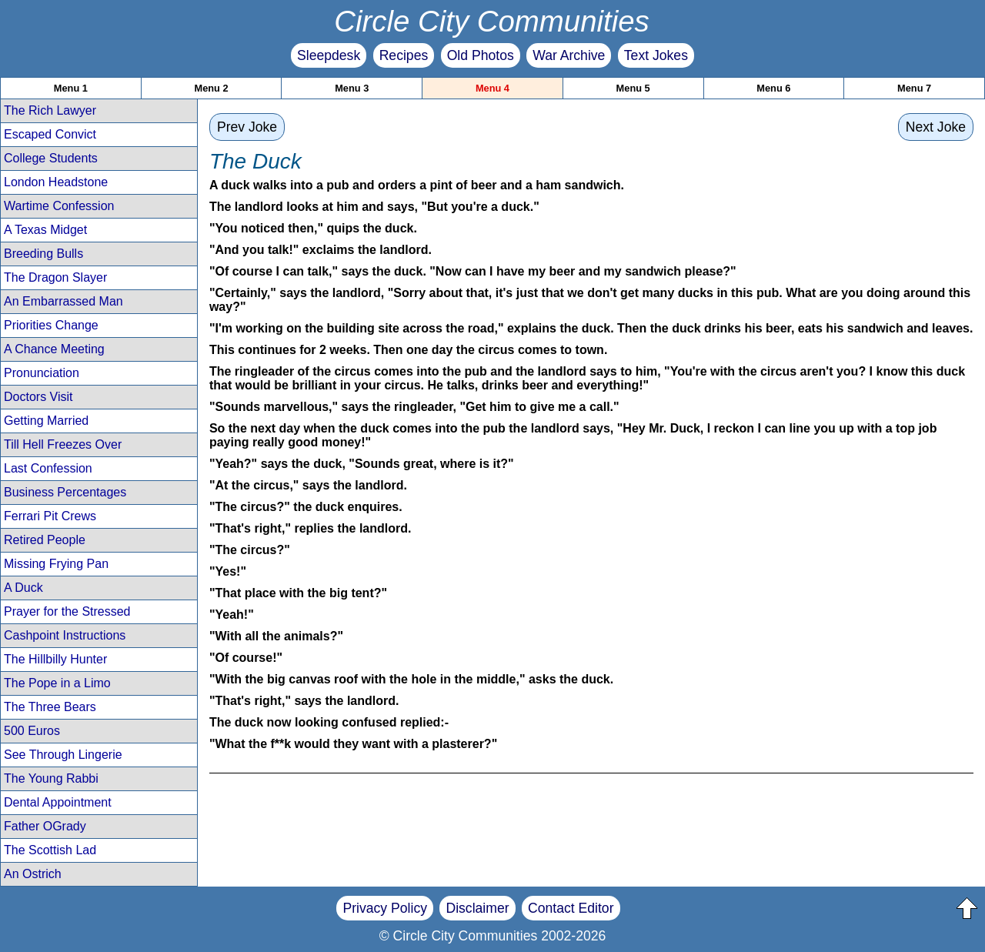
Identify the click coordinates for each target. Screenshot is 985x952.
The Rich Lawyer (50, 110)
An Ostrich (33, 873)
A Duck (23, 587)
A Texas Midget (45, 229)
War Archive (569, 55)
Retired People (44, 539)
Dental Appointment (58, 802)
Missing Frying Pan (56, 563)
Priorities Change (51, 325)
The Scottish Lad (50, 850)
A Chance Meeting (54, 349)
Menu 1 (71, 88)
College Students (51, 158)
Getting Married (46, 420)
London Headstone (56, 182)
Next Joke (936, 127)
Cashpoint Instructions (64, 635)
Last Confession (48, 468)
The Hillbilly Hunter (55, 659)
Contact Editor (570, 908)
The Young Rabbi (51, 778)
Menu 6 (773, 88)
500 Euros (32, 730)
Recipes (404, 55)
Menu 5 (633, 88)
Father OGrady (45, 826)
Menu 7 (914, 88)
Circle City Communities (491, 21)
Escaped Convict (50, 134)
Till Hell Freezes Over (63, 444)
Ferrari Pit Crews (50, 516)
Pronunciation (41, 372)
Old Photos (480, 55)
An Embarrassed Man (63, 301)
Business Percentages (65, 492)
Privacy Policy (384, 908)
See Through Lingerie (63, 754)
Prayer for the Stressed (67, 611)
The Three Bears (50, 706)
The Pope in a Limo (57, 683)
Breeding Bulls (43, 253)
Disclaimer (477, 908)
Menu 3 (352, 88)
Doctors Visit (38, 396)
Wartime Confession (59, 205)
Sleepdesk (328, 55)
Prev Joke (247, 127)
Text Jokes (656, 55)
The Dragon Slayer (55, 277)
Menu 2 (212, 88)
